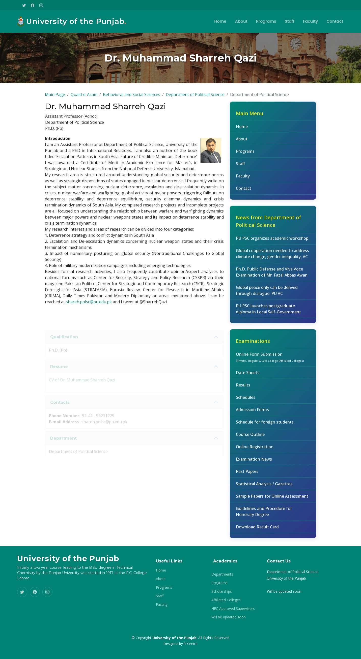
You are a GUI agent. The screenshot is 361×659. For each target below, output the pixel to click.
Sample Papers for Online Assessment (272, 498)
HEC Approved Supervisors (233, 608)
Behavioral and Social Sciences (131, 97)
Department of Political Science (195, 97)
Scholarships (221, 591)
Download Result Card (257, 529)
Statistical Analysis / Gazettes (264, 486)
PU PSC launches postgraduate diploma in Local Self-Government (268, 311)
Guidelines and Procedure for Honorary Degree (264, 514)
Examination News (254, 461)
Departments (222, 574)
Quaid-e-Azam (84, 97)
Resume (59, 373)
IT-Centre (191, 643)
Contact (335, 21)
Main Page (55, 97)
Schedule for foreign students (265, 424)
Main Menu (249, 115)
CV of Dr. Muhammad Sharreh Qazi (82, 387)
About (241, 21)
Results (243, 387)
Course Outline (250, 437)
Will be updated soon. (228, 617)
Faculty (310, 21)
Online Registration (254, 449)
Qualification (64, 343)
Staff (289, 21)
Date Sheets (247, 375)
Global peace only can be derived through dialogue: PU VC (267, 293)
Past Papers (247, 474)
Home (220, 21)
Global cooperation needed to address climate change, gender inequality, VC (272, 256)
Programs (266, 21)
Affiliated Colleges (226, 600)
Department (63, 445)
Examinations (253, 343)
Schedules (245, 400)
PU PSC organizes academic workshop (272, 241)
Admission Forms (252, 412)
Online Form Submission (270, 359)
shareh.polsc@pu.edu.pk (89, 304)
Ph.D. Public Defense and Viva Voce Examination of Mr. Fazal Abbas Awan (272, 274)
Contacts (60, 409)
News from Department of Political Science (268, 224)
